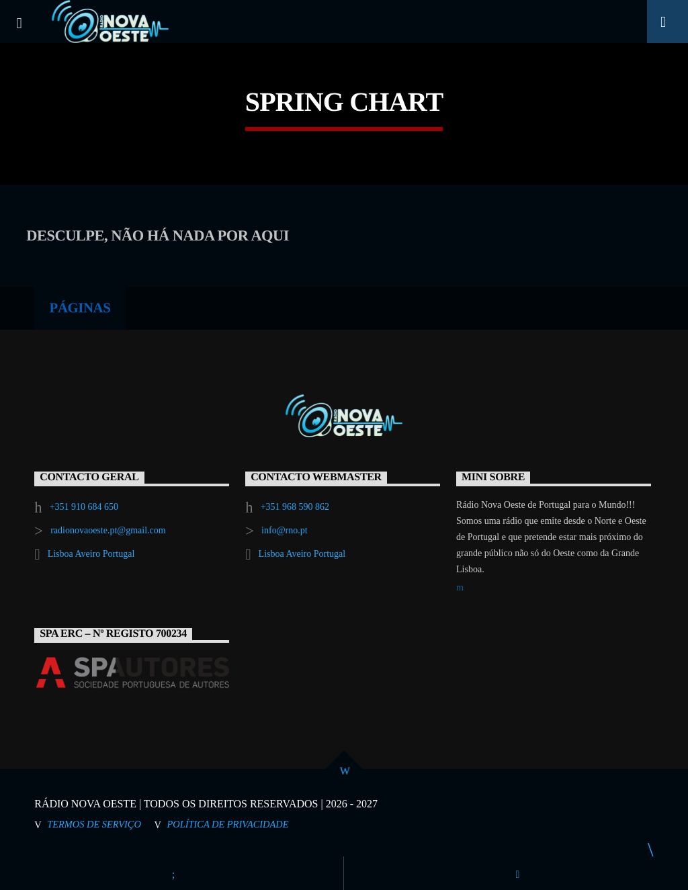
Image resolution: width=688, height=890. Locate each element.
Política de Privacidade (228, 824)
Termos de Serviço (94, 824)
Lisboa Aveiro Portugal (91, 554)
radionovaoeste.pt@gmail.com (108, 530)
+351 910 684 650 (84, 507)
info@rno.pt (284, 530)
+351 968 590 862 (295, 507)
